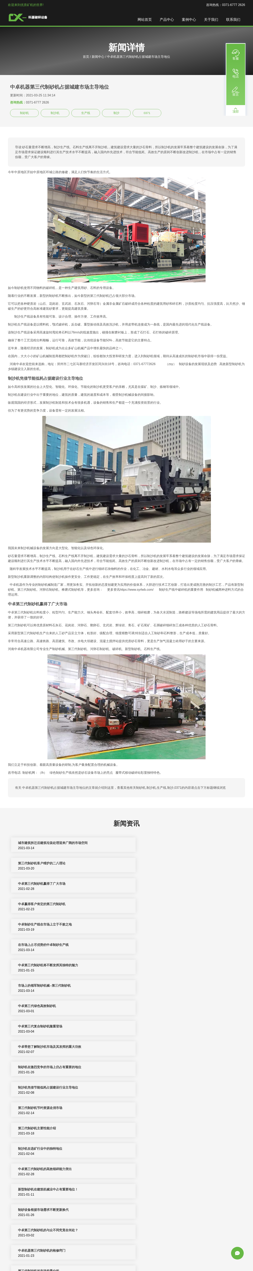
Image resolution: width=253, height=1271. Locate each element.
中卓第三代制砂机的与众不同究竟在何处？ (166, 1027)
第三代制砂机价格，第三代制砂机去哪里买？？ (169, 1230)
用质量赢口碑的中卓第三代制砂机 (159, 1190)
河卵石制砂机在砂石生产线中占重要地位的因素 (50, 1067)
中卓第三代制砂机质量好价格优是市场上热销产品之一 (55, 1129)
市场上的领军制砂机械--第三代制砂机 (162, 904)
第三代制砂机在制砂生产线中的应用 (42, 1230)
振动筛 (114, 1263)
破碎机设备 (73, 1259)
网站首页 (145, 20)
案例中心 (190, 20)
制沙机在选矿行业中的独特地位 (158, 986)
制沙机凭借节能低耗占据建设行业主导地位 (47, 965)
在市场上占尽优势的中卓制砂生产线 (161, 884)
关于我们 (212, 20)
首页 (86, 56)
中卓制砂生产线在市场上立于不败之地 (44, 884)
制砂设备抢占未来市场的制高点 (158, 1210)
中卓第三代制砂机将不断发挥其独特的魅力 (47, 904)
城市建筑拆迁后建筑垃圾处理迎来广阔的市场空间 (52, 843)
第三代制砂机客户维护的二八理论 (159, 843)
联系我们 (234, 20)
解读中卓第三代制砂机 (33, 1169)
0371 (147, 113)
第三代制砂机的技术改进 (153, 1088)
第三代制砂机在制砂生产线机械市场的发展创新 (169, 1067)
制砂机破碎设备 (112, 1259)
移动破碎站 (172, 1259)
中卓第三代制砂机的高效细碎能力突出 (44, 1006)
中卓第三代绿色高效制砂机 (36, 925)
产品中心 (167, 20)
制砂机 (24, 113)
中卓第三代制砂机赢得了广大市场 (41, 864)
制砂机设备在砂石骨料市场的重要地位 (163, 1129)
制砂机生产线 (91, 1259)
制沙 (116, 113)
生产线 (85, 113)
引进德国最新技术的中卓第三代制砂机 (44, 1190)
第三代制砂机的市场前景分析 (156, 1047)
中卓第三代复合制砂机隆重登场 (158, 925)
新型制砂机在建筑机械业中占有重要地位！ (166, 1006)
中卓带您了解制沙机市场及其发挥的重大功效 (49, 945)
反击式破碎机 (134, 1259)
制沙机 (55, 113)
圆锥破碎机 (189, 1259)
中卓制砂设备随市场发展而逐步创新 (42, 1108)
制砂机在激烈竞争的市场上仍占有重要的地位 (167, 945)
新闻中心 (98, 56)
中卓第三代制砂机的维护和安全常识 (161, 1149)
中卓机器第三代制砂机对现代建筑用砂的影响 (49, 1149)
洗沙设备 (204, 1259)
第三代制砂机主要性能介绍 (36, 986)
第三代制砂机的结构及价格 (155, 1169)
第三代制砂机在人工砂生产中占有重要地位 (47, 1088)
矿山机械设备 (153, 1259)
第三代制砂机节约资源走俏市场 (158, 965)
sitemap (138, 1263)
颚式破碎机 (219, 1259)
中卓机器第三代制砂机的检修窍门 (41, 1047)
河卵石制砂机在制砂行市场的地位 (159, 1108)
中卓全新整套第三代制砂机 (36, 1210)
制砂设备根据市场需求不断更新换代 (42, 1027)
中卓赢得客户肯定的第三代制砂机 (159, 864)
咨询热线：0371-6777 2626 (225, 5)
